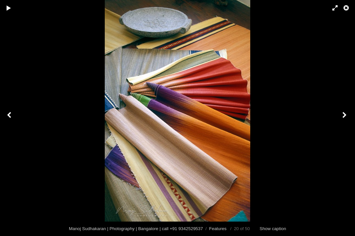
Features (218, 228)
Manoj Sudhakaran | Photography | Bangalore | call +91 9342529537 (136, 228)
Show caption (273, 228)
